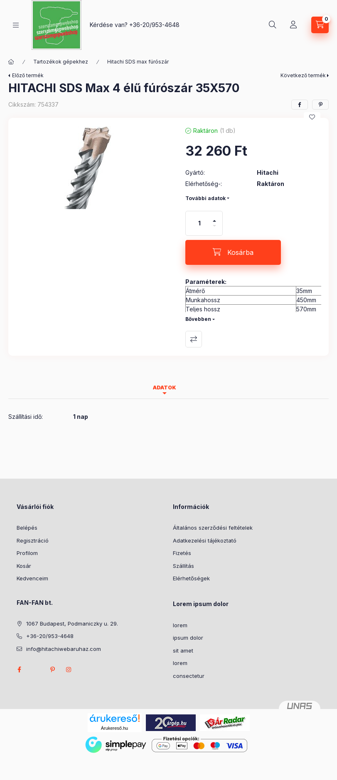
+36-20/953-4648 (154, 24)
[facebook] (299, 105)
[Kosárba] (233, 252)
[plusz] (214, 217)
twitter (35, 669)
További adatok (205, 198)
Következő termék (303, 75)
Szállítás (183, 565)
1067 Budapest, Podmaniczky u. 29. (72, 623)
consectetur (188, 675)
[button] (93, 167)
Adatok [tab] (164, 387)
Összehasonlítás (193, 339)
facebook (19, 669)
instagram (69, 669)
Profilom (27, 553)
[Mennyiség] (199, 223)
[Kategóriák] (15, 25)
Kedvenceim (32, 578)
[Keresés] (272, 25)
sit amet (183, 650)
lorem (180, 625)
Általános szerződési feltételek (213, 527)
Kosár (24, 565)
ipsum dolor (188, 637)
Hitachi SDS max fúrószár (138, 62)
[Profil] (293, 25)
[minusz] (214, 229)
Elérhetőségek (191, 578)
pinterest (52, 669)
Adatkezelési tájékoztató (204, 540)
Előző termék (28, 75)
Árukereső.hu (114, 728)
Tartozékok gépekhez (60, 62)
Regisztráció (33, 540)
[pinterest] (320, 105)
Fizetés (182, 553)
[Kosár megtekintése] (320, 25)
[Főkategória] (11, 62)
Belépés (27, 527)
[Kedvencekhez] (312, 117)
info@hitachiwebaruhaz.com (63, 649)
